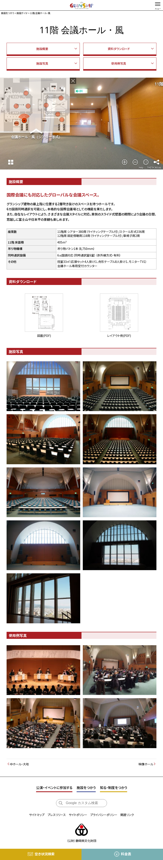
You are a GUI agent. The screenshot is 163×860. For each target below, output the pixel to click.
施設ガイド (22, 13)
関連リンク (127, 815)
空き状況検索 (45, 853)
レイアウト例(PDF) (119, 315)
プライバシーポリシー (103, 815)
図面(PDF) (44, 315)
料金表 (126, 853)
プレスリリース (57, 815)
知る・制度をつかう (113, 787)
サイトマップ (37, 815)
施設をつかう (7, 13)
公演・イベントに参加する (54, 787)
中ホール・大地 (19, 764)
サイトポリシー (78, 815)
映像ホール (146, 764)
